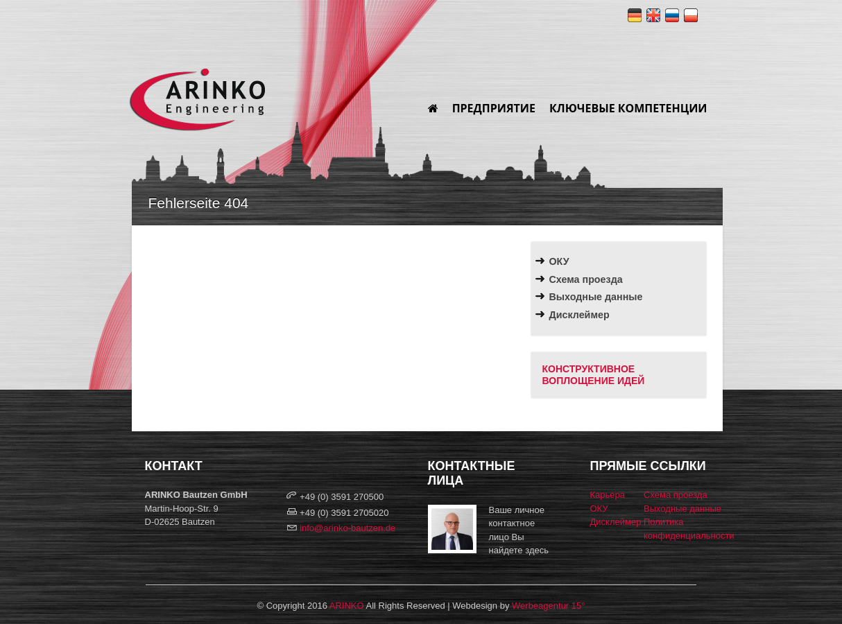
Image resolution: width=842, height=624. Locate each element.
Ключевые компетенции (628, 108)
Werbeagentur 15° (548, 605)
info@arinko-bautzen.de (347, 528)
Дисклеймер (579, 314)
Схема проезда (586, 279)
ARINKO (346, 605)
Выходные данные (596, 296)
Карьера (608, 494)
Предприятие (493, 108)
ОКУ (559, 261)
